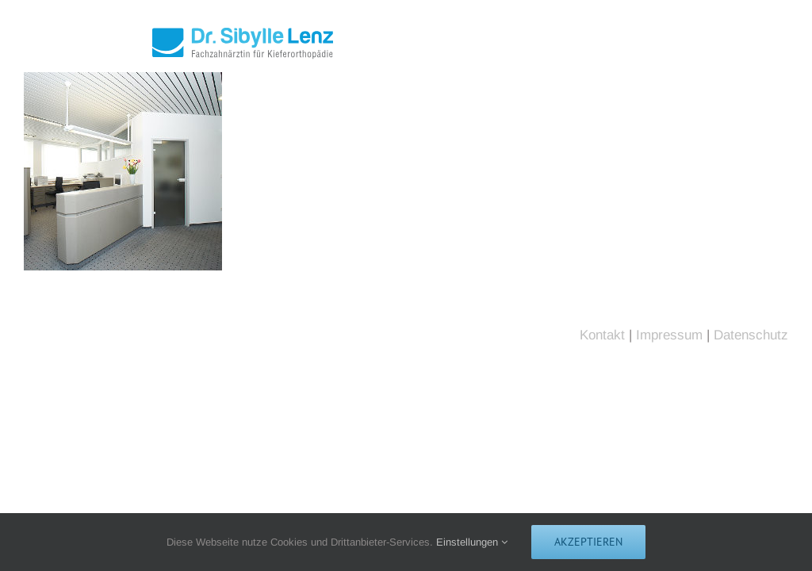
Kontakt (602, 335)
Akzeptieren (588, 542)
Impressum (669, 335)
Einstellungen (472, 542)
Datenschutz (751, 335)
